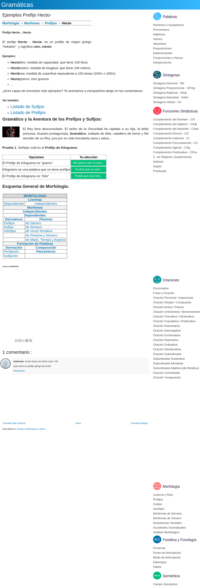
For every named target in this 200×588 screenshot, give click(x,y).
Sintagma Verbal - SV (167, 102)
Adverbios (159, 43)
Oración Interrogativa (167, 330)
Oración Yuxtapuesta (167, 377)
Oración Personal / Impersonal (173, 297)
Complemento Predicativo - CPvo (175, 152)
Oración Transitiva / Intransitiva (173, 316)
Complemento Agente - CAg (171, 147)
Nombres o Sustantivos (168, 25)
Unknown (18, 361)
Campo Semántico (165, 584)
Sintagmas (171, 75)
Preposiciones (162, 48)
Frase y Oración (163, 293)
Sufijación (11, 256)
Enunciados (161, 288)
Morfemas (32, 23)
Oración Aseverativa (166, 325)
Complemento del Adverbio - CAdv (176, 128)
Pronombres (161, 29)
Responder (19, 370)
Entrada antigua (139, 423)
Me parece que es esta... (88, 162)
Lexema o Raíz (163, 494)
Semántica (171, 576)
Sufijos (157, 504)
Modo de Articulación (167, 557)
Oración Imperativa (165, 340)
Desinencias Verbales (167, 523)
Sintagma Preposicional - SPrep (174, 88)
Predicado (160, 171)
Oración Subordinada (167, 354)
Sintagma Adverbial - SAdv (170, 97)
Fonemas (159, 548)
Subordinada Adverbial (168, 363)
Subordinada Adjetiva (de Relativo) (176, 368)
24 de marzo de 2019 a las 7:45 (41, 361)
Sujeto (157, 166)
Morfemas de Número (167, 513)
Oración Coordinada (166, 372)
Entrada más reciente (14, 423)
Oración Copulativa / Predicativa (174, 321)
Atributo (158, 161)
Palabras (170, 17)
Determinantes (162, 53)
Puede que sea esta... (88, 175)
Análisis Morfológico (166, 532)
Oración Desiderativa (167, 349)
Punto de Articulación (167, 552)
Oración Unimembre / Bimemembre (176, 311)
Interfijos (158, 508)
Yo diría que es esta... (88, 169)
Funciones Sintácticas (180, 111)
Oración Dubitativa (165, 344)
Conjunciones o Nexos (168, 57)
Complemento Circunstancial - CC (175, 142)
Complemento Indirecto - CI (171, 138)
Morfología (171, 486)
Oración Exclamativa (166, 335)
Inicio (78, 423)
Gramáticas (17, 4)
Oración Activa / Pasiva (168, 307)
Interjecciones (162, 62)
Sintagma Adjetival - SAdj (169, 92)
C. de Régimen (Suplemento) (172, 157)
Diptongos (160, 562)
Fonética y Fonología (179, 540)
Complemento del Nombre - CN (174, 119)
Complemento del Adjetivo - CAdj (175, 124)
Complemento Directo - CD (171, 133)
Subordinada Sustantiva (169, 358)
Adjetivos (159, 34)
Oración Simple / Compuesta (172, 302)
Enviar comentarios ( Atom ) (31, 429)
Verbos (157, 39)
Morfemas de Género (167, 518)
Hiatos (157, 566)
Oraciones (171, 280)
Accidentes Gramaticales (169, 527)
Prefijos (51, 23)
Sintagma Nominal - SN (168, 83)
